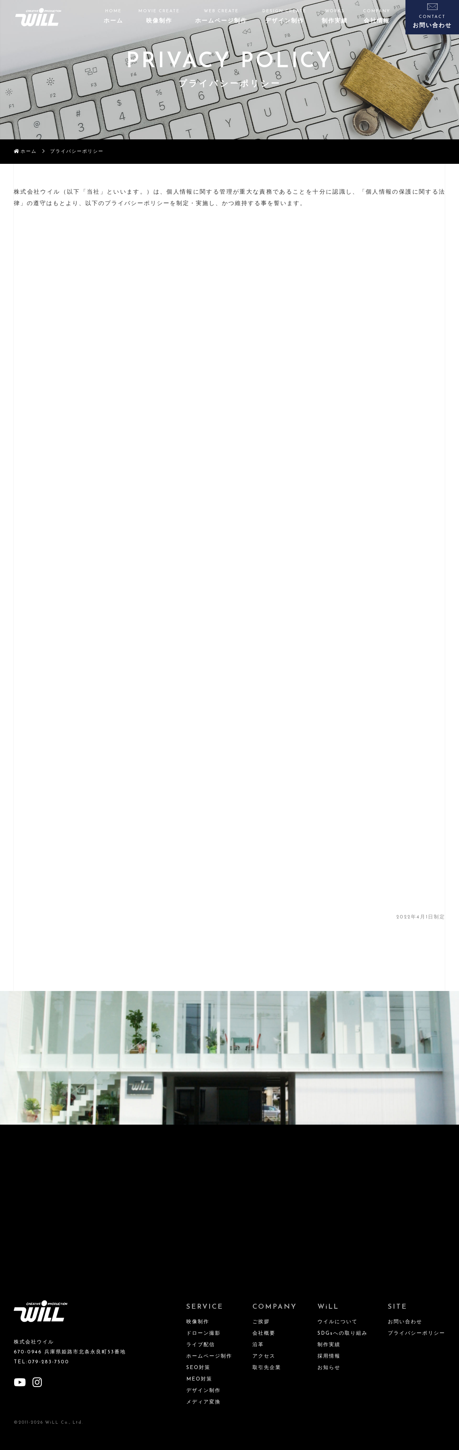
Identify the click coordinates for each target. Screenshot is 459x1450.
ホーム (29, 151)
